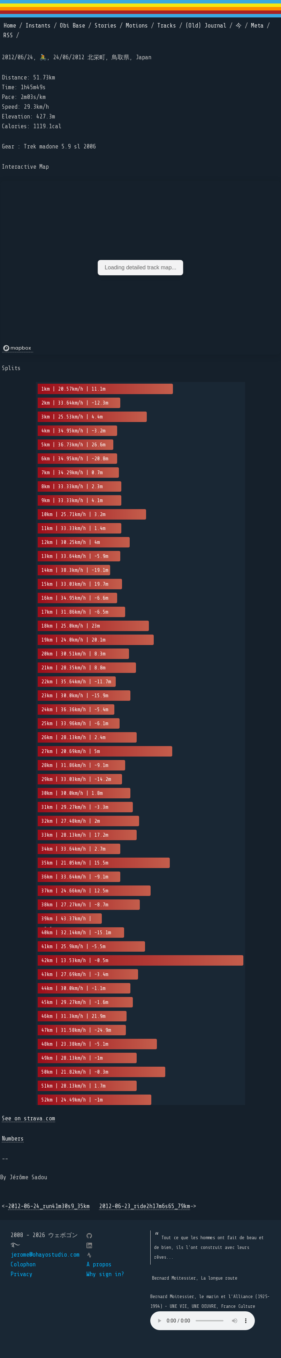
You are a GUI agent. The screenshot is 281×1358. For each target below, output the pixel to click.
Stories (105, 25)
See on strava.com (28, 1118)
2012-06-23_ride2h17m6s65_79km (144, 1206)
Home (9, 25)
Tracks (166, 25)
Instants (38, 25)
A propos (99, 1264)
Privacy (21, 1274)
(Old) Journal (205, 25)
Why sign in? (105, 1274)
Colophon (23, 1264)
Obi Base (72, 25)
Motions (137, 25)
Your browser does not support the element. (202, 1320)
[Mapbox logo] (17, 348)
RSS (8, 35)
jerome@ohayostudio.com (44, 1254)
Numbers (13, 1138)
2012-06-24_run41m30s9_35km (49, 1206)
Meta (257, 25)
